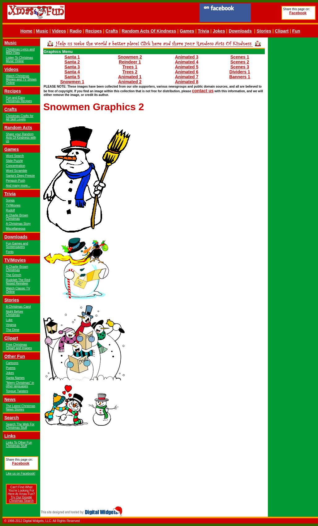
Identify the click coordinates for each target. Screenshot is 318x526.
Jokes (219, 30)
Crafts (111, 30)
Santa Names (15, 378)
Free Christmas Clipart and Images (19, 346)
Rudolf (10, 210)
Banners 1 (239, 76)
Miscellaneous (15, 228)
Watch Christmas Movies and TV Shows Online (21, 79)
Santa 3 (72, 66)
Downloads (240, 30)
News (10, 399)
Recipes (93, 30)
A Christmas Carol (18, 306)
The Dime (12, 330)
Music (42, 30)
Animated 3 (186, 56)
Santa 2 (72, 61)
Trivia (203, 30)
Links (10, 435)
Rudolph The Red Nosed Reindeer (18, 281)
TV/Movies (13, 205)
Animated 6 (186, 71)
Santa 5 (72, 76)
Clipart (282, 30)
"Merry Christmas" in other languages (20, 384)
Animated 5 (186, 66)
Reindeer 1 (130, 61)
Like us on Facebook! (20, 473)
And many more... (18, 185)
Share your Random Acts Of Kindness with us (21, 138)
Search (11, 417)
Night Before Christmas (14, 313)
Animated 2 (129, 81)
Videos (59, 30)
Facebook (298, 13)
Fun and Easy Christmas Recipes (19, 99)
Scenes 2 (239, 61)
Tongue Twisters (17, 391)
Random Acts (18, 127)
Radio (76, 30)
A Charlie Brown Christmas (17, 217)
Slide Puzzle (14, 161)
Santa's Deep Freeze (20, 175)
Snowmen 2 (130, 56)
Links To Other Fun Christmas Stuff (19, 444)
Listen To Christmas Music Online (19, 59)
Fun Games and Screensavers (17, 245)
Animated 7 (186, 76)
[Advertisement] (293, 131)
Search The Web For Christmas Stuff (20, 426)
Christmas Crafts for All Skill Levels (19, 117)
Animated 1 (129, 76)
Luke (9, 320)
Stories (263, 30)
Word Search (15, 156)
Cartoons (12, 363)
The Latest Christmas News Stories (20, 407)
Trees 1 (129, 66)
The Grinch (13, 275)
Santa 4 (72, 71)
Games (187, 30)
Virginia (11, 325)
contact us (203, 90)
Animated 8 (186, 81)
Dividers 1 (240, 71)
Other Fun (14, 356)
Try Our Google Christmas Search (21, 499)
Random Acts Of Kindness (149, 30)
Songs (10, 200)
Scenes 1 (239, 56)
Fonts (10, 252)
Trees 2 (129, 71)
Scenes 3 (239, 66)
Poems (10, 368)
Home (26, 30)
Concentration (15, 165)
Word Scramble (16, 170)
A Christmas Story (18, 223)
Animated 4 (186, 61)
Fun (296, 30)
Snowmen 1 (72, 81)
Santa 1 (72, 56)
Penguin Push (15, 180)
